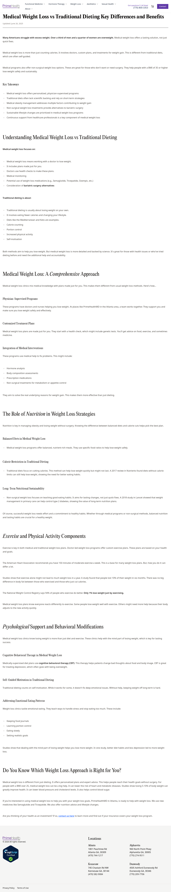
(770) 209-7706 (137, 874)
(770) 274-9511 (137, 855)
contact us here (66, 815)
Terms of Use (23, 888)
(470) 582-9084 (95, 874)
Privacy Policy (8, 888)
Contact (162, 6)
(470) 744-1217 (95, 855)
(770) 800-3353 (140, 8)
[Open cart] (152, 6)
